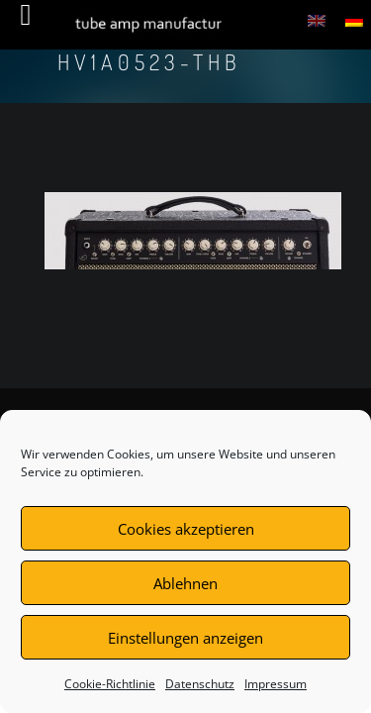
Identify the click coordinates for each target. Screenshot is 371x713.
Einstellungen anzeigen (185, 638)
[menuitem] (316, 20)
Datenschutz (199, 683)
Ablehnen (185, 583)
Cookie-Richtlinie (109, 683)
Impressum (275, 683)
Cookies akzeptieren (186, 529)
